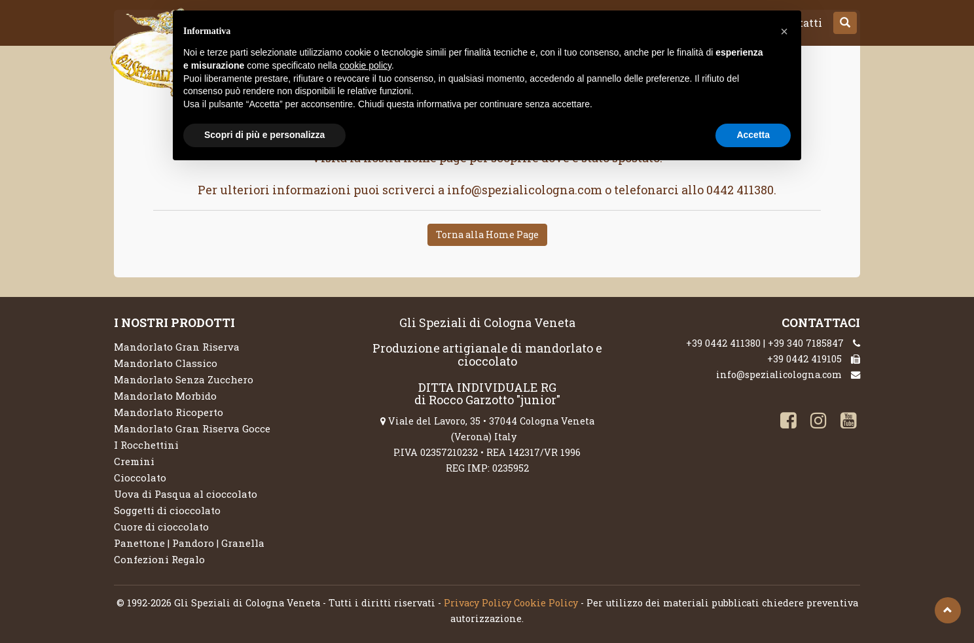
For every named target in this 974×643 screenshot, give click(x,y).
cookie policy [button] (365, 65)
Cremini (134, 461)
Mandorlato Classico (165, 363)
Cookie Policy (546, 603)
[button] (845, 23)
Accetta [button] (753, 135)
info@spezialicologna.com (779, 374)
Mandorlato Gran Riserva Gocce (192, 428)
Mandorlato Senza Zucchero (183, 379)
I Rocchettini (146, 444)
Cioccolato (140, 477)
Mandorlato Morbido (165, 395)
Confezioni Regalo (159, 559)
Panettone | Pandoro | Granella (189, 542)
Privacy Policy (477, 603)
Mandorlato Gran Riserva (177, 346)
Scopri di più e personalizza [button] (264, 135)
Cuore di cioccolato (161, 526)
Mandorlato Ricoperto (168, 412)
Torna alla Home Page (487, 234)
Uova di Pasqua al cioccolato (185, 493)
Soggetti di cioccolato (167, 510)
